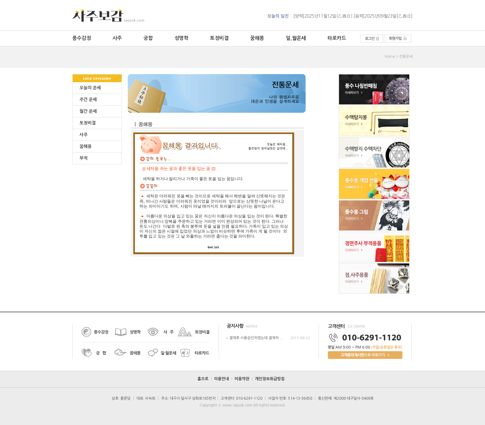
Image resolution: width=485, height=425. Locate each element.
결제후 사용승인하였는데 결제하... (255, 338)
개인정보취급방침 (270, 379)
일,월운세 (296, 38)
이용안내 (221, 379)
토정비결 (219, 38)
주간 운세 (88, 99)
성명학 (181, 38)
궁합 (148, 38)
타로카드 (337, 38)
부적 (83, 158)
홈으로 (202, 379)
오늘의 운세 (90, 88)
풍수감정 (81, 38)
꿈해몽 (257, 38)
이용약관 (241, 379)
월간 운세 (88, 111)
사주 (117, 38)
